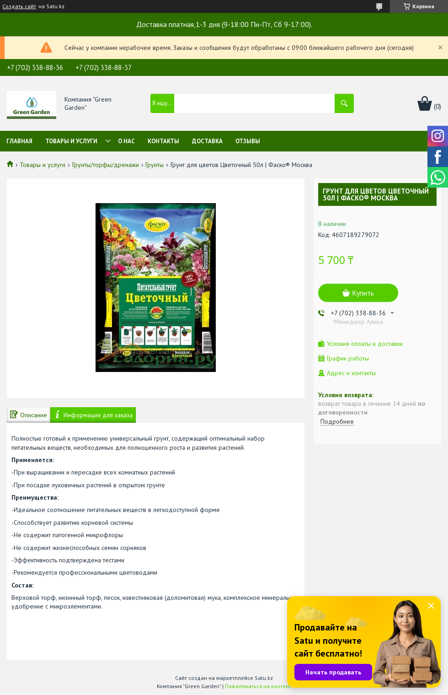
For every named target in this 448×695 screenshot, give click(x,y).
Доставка (207, 141)
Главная (19, 141)
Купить (363, 292)
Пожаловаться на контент (258, 686)
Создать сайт (19, 6)
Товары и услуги (71, 141)
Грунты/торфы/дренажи (105, 165)
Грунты (154, 165)
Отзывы (247, 141)
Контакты (163, 141)
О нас (126, 141)
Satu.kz (264, 677)
